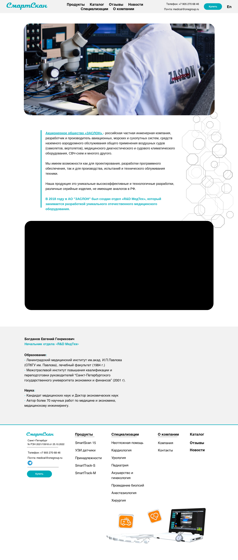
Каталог (97, 4)
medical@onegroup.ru (186, 9)
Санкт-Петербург (37, 440)
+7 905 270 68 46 (189, 3)
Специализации (94, 9)
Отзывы (116, 4)
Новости (135, 4)
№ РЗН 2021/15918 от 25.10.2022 (46, 444)
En (229, 6)
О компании (123, 9)
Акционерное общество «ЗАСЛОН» (74, 133)
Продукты (76, 4)
